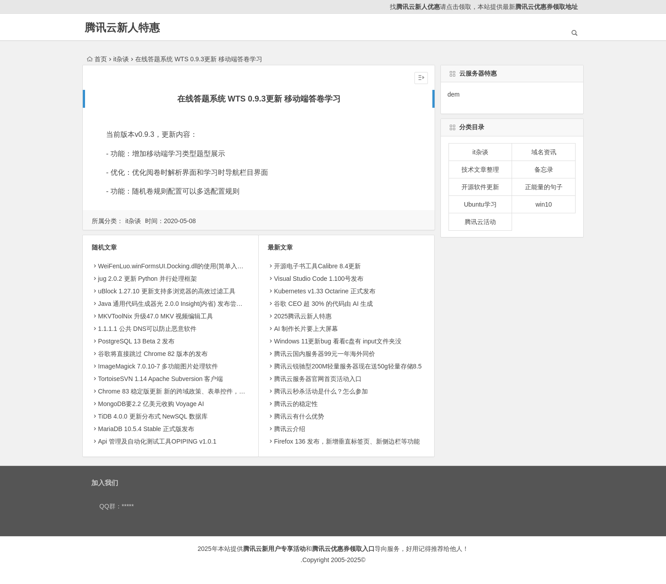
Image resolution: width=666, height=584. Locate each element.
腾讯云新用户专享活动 (274, 548)
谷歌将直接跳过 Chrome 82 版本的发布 (153, 353)
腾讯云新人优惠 (418, 6)
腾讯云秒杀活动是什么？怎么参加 (321, 391)
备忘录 (543, 169)
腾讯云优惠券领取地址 (546, 6)
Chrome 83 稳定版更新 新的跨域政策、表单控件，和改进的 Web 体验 (195, 391)
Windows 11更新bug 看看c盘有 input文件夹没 (337, 341)
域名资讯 (543, 152)
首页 (97, 59)
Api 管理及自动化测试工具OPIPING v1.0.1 (157, 441)
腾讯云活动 (480, 221)
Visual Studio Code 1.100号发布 (318, 278)
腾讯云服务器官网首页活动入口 (318, 378)
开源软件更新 (480, 186)
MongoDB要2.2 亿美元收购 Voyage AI (151, 403)
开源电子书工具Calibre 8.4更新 (317, 266)
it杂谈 (121, 59)
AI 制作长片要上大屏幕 (306, 328)
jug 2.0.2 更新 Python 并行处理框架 (147, 278)
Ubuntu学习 (480, 204)
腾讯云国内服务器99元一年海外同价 (324, 353)
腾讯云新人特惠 (122, 27)
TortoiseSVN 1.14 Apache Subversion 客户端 (160, 378)
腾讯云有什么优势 (299, 416)
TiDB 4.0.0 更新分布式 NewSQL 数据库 (153, 416)
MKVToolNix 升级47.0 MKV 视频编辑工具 (155, 316)
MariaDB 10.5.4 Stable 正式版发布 (146, 428)
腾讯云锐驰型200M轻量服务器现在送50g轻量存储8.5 (348, 366)
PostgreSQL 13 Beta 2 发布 (136, 341)
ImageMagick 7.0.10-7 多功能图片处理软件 (158, 366)
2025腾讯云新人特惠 (303, 316)
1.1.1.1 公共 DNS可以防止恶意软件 (147, 328)
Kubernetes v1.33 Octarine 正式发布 (324, 291)
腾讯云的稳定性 (296, 403)
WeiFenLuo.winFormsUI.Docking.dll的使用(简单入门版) (175, 266)
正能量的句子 (544, 186)
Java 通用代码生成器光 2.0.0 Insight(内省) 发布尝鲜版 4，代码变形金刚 (198, 303)
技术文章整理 (480, 169)
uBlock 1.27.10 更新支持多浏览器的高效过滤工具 (166, 291)
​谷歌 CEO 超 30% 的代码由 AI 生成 (323, 303)
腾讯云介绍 (289, 428)
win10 (543, 204)
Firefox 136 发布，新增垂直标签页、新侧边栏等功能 (347, 441)
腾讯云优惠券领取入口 (343, 548)
